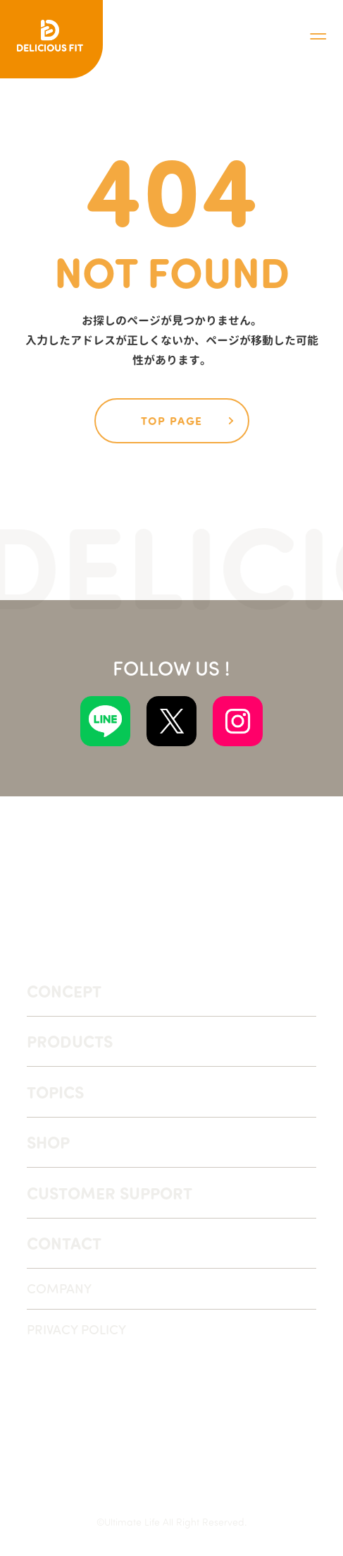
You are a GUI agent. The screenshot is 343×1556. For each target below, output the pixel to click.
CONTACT (64, 1243)
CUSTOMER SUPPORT (109, 1193)
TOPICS (55, 1092)
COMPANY (59, 1288)
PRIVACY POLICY (76, 1329)
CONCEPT (64, 991)
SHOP (48, 1142)
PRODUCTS (70, 1041)
